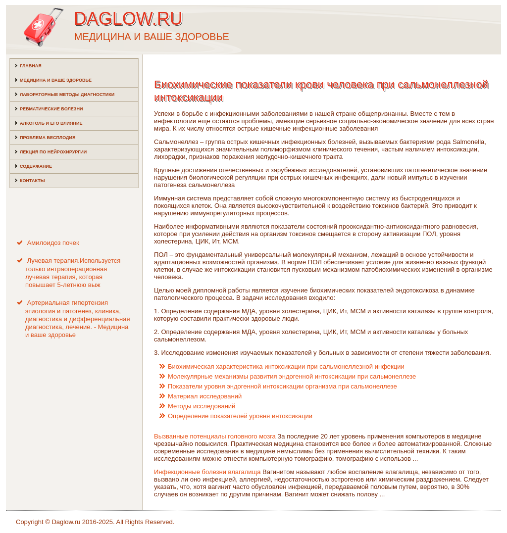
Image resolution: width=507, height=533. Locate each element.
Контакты (32, 180)
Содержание (36, 166)
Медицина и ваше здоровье (56, 80)
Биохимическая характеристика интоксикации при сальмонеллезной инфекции (286, 366)
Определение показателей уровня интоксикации (240, 416)
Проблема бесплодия (47, 137)
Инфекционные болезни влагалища (207, 472)
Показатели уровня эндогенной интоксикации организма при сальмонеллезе (282, 386)
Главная (31, 65)
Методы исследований (201, 406)
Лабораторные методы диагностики (67, 94)
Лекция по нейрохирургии (53, 151)
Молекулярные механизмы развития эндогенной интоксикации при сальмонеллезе (292, 376)
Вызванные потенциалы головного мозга (215, 436)
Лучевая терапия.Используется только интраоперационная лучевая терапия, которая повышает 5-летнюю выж (72, 273)
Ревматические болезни (51, 108)
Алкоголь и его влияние (51, 123)
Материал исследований (205, 396)
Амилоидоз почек (53, 242)
